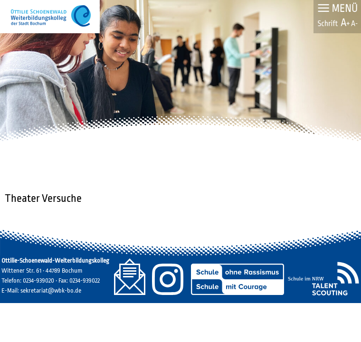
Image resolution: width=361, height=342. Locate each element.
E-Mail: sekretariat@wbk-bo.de (41, 290)
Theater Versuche (43, 198)
